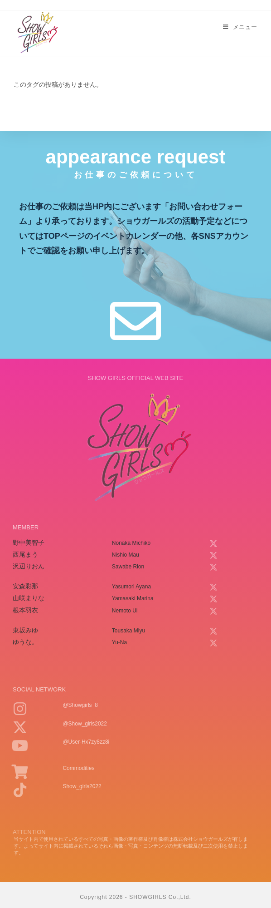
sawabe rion (128, 566)
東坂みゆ (25, 630)
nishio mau (125, 555)
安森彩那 (25, 586)
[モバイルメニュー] (240, 27)
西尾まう (25, 554)
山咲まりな (28, 598)
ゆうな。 (25, 642)
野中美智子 (28, 542)
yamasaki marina (133, 598)
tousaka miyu (128, 630)
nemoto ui (125, 610)
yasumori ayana (131, 586)
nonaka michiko (131, 543)
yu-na (119, 642)
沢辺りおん (28, 566)
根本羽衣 (25, 610)
